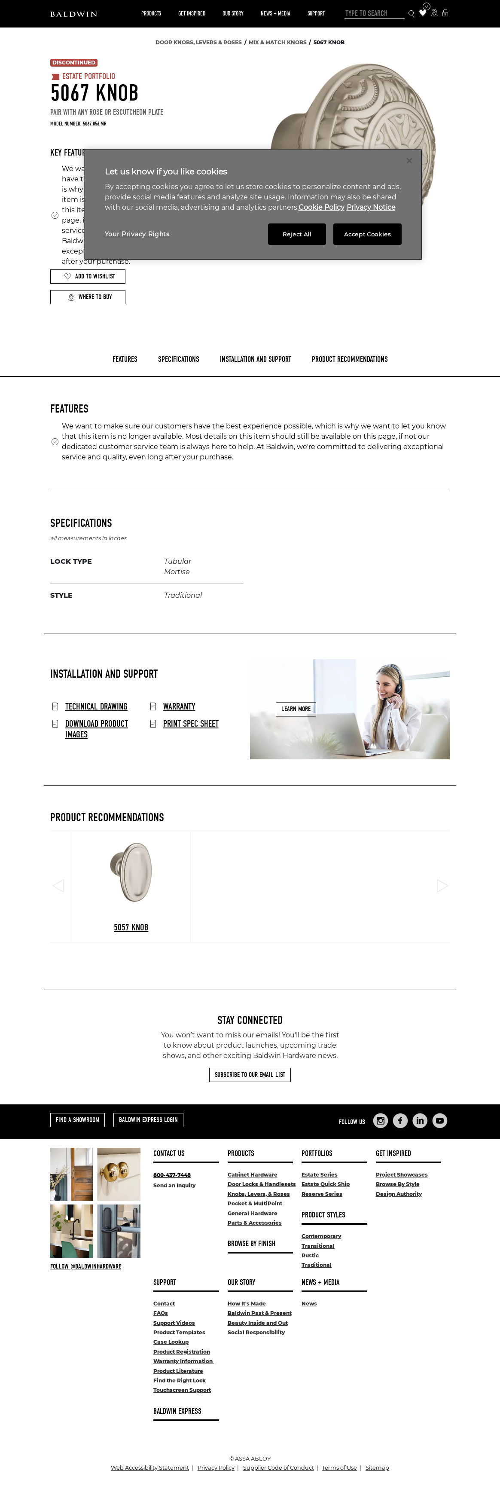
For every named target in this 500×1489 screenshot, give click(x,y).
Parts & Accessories (255, 1223)
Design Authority (399, 1194)
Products (151, 13)
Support (316, 13)
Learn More (296, 709)
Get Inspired (191, 13)
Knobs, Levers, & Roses (259, 1194)
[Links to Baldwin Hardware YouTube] (440, 1120)
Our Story (233, 13)
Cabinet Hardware (252, 1174)
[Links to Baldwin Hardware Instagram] (380, 1120)
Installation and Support (255, 359)
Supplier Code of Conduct (278, 1468)
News (309, 1303)
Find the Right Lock (179, 1380)
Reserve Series (322, 1194)
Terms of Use (339, 1468)
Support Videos (174, 1323)
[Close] (409, 160)
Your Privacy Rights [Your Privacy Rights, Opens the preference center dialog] (137, 234)
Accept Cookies (367, 234)
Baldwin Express (177, 1411)
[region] (253, 204)
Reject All (297, 234)
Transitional (318, 1246)
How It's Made (247, 1303)
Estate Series (320, 1174)
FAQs (160, 1313)
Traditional (317, 1265)
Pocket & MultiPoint (255, 1203)
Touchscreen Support (182, 1390)
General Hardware (252, 1213)
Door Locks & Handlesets (262, 1184)
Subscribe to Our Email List (250, 1075)
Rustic (310, 1255)
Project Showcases (402, 1174)
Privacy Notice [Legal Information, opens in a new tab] (371, 207)
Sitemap (377, 1468)
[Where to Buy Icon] (434, 13)
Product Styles (323, 1215)
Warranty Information (183, 1361)
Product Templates (179, 1332)
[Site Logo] (73, 14)
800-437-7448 (172, 1175)
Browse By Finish (251, 1243)
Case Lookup (171, 1342)
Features (125, 359)
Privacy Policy (216, 1468)
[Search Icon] (411, 13)
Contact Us (169, 1153)
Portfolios (317, 1153)
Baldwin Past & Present (260, 1313)
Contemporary (321, 1236)
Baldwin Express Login (148, 1120)
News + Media (275, 13)
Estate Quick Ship (326, 1184)
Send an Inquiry (174, 1185)
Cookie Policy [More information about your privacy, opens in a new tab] (322, 207)
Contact (164, 1303)
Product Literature (178, 1371)
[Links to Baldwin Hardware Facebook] (400, 1120)
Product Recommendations (350, 359)
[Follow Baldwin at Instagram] (95, 1266)
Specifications (178, 359)
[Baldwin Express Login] (445, 13)
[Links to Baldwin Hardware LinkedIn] (420, 1120)
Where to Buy (89, 297)
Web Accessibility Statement (150, 1468)
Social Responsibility (256, 1332)
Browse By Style (398, 1184)
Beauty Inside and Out (258, 1323)
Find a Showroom (77, 1120)
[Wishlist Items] (422, 13)
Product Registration (181, 1351)
